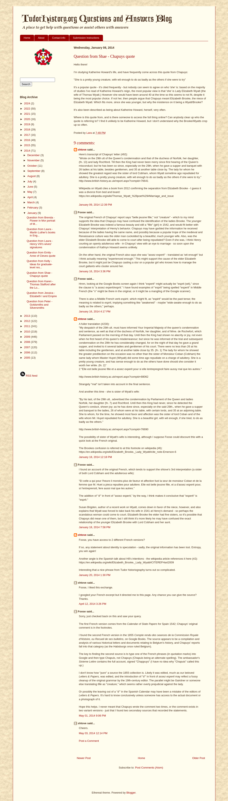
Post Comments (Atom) (149, 767)
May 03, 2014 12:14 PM (93, 733)
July (30, 181)
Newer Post (84, 758)
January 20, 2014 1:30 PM (95, 575)
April (30, 197)
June (30, 186)
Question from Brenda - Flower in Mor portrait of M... (41, 220)
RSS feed (28, 375)
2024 (27, 103)
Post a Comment (89, 740)
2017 (27, 134)
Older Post (198, 758)
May (30, 191)
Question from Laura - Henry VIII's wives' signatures (40, 244)
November (34, 160)
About (41, 37)
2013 (27, 315)
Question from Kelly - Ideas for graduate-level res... (40, 264)
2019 (27, 124)
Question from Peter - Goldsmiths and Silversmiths (39, 304)
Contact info (58, 37)
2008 (27, 341)
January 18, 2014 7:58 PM (95, 527)
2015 (27, 145)
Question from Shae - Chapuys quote (39, 274)
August (31, 176)
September (34, 170)
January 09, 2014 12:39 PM (95, 204)
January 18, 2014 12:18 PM (95, 457)
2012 (27, 321)
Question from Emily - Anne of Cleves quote (41, 254)
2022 (27, 108)
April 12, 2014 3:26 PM (92, 603)
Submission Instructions (86, 37)
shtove (82, 149)
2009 (27, 336)
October (32, 165)
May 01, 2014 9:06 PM (92, 715)
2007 (27, 347)
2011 (27, 326)
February (33, 207)
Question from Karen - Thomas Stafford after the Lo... (41, 284)
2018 (27, 129)
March (31, 202)
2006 (27, 352)
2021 (27, 113)
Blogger (130, 792)
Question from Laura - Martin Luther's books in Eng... (41, 232)
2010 (27, 331)
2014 (27, 150)
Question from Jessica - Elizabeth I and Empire (42, 294)
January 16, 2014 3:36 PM (95, 271)
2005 (27, 357)
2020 (27, 119)
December (34, 155)
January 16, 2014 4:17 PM (95, 311)
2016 (27, 140)
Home (27, 37)
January (32, 212)
